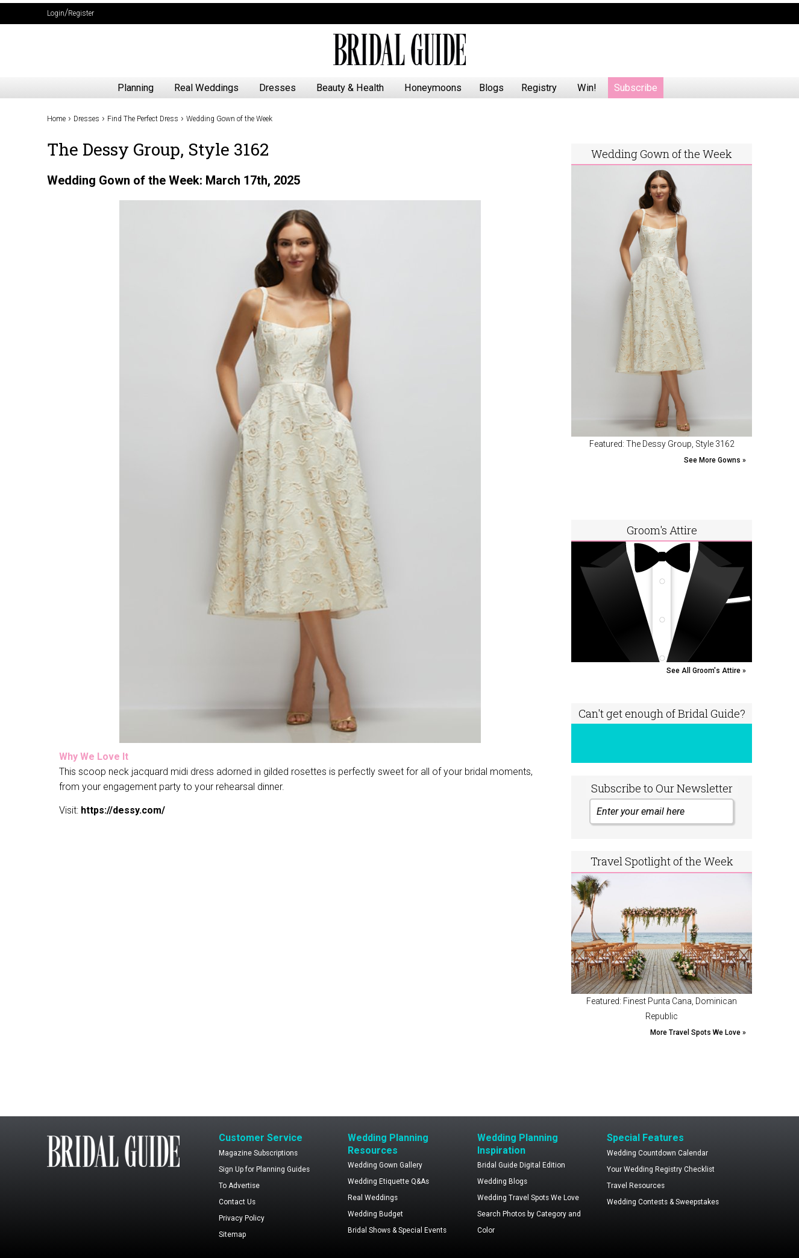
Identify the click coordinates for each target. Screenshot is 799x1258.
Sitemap (232, 1234)
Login (55, 13)
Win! (587, 87)
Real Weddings (206, 87)
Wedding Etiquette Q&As (388, 1181)
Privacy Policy (242, 1218)
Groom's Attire (662, 530)
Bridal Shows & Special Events (397, 1230)
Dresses (277, 87)
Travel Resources (636, 1185)
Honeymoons (433, 87)
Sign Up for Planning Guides (264, 1169)
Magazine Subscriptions (258, 1153)
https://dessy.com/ (123, 810)
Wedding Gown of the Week (229, 119)
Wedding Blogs (502, 1181)
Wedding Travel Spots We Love (528, 1197)
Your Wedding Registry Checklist (661, 1169)
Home (56, 119)
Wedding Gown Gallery (385, 1165)
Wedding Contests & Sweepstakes (663, 1202)
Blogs (491, 87)
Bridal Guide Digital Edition (521, 1165)
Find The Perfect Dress (142, 119)
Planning (136, 87)
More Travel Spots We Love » (698, 1032)
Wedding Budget (375, 1214)
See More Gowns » (715, 460)
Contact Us (237, 1202)
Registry (539, 87)
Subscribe (635, 87)
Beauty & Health (350, 87)
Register (81, 13)
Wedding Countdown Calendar (657, 1153)
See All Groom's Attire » (706, 670)
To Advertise (239, 1185)
